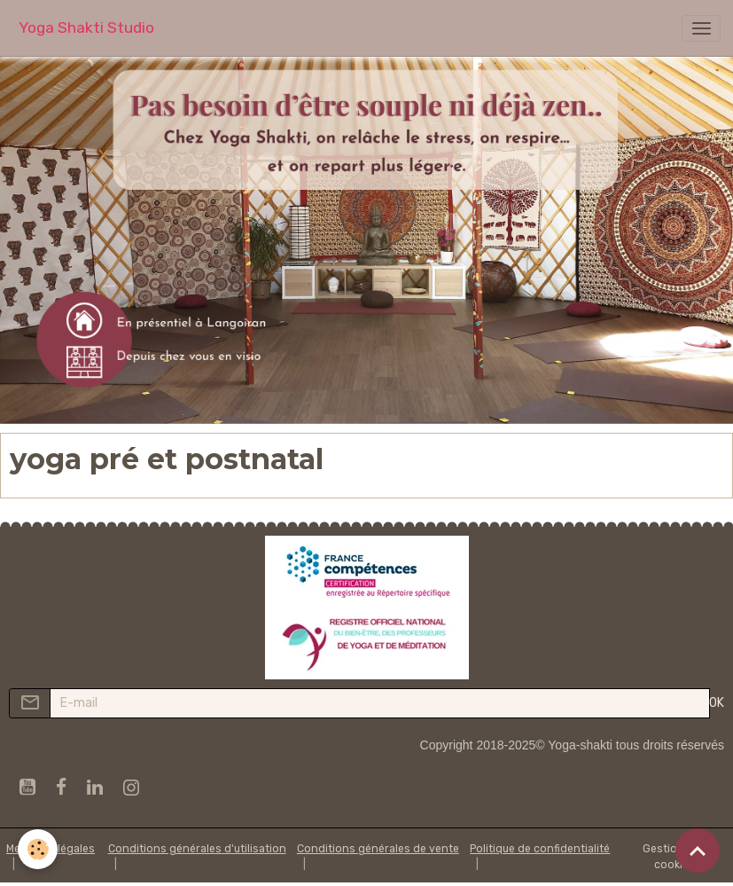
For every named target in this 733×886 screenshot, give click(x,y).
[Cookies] (38, 849)
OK (716, 702)
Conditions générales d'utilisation (197, 849)
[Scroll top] (697, 850)
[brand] (86, 27)
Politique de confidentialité (540, 849)
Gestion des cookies (674, 857)
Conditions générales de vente (378, 849)
